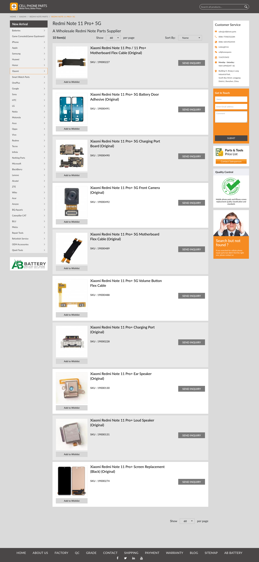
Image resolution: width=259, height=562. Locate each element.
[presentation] (229, 128)
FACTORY (61, 553)
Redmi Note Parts (39, 16)
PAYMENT (152, 553)
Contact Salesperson (231, 161)
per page (128, 37)
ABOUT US (40, 553)
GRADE (91, 553)
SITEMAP (211, 553)
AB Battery (233, 553)
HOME (21, 553)
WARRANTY (174, 553)
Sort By (170, 37)
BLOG (194, 553)
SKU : (93, 61)
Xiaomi (22, 16)
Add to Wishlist (71, 81)
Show (99, 37)
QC (77, 553)
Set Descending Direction (205, 38)
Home (13, 16)
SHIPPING (131, 553)
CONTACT (110, 553)
